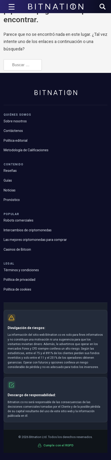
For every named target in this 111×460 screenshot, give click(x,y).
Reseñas (10, 171)
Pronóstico (12, 200)
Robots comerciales (18, 220)
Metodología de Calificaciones (26, 150)
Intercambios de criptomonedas (28, 230)
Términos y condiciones (21, 270)
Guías (8, 180)
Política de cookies (17, 289)
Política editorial (15, 140)
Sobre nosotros (15, 121)
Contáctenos (13, 131)
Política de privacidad (19, 279)
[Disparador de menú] (11, 6)
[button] (102, 7)
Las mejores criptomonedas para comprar (35, 240)
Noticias (10, 190)
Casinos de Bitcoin (17, 249)
